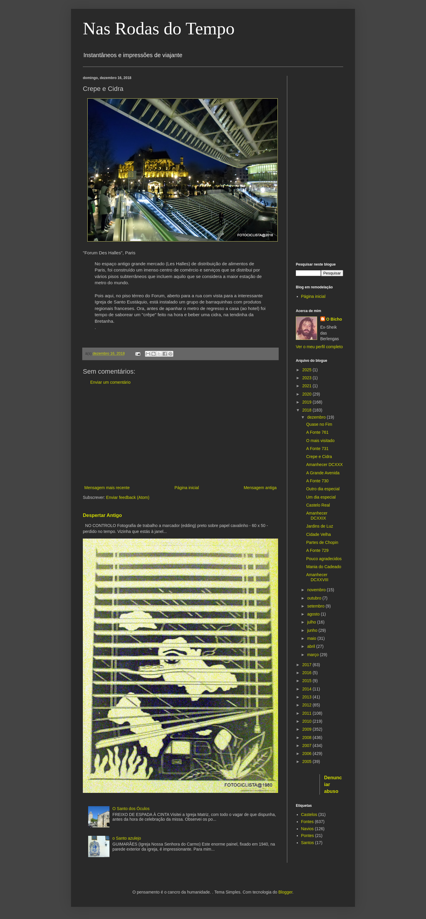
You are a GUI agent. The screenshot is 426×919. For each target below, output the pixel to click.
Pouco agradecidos (324, 558)
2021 (307, 385)
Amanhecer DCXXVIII (317, 577)
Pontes (307, 835)
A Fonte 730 (317, 480)
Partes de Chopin (322, 542)
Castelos (309, 814)
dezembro (317, 417)
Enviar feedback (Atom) (127, 497)
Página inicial (187, 487)
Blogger (285, 892)
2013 (307, 697)
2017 (307, 664)
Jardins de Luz (319, 526)
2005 (307, 761)
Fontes (307, 821)
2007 (307, 745)
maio (312, 638)
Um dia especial (321, 497)
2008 (307, 737)
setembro (316, 606)
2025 (307, 369)
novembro (317, 589)
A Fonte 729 (317, 550)
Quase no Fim (319, 424)
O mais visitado (320, 440)
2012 (307, 705)
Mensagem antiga (260, 487)
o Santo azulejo (126, 838)
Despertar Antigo (102, 515)
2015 (307, 680)
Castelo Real (318, 505)
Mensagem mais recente (107, 487)
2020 (307, 394)
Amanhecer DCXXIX (316, 515)
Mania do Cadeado (323, 566)
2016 (307, 672)
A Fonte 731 (317, 448)
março (313, 654)
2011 (307, 713)
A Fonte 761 (317, 432)
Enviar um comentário (110, 382)
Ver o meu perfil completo (319, 346)
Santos (307, 842)
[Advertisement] (180, 435)
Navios (307, 828)
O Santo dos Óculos (130, 808)
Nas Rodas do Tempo (159, 28)
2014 (307, 689)
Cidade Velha (318, 534)
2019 (307, 402)
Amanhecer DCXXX (324, 464)
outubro (314, 598)
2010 (307, 721)
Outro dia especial (323, 488)
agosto (314, 614)
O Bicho (334, 319)
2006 (307, 753)
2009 (307, 729)
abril (311, 646)
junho (312, 630)
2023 (307, 377)
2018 (307, 410)
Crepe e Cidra (319, 456)
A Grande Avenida (323, 472)
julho (312, 622)
